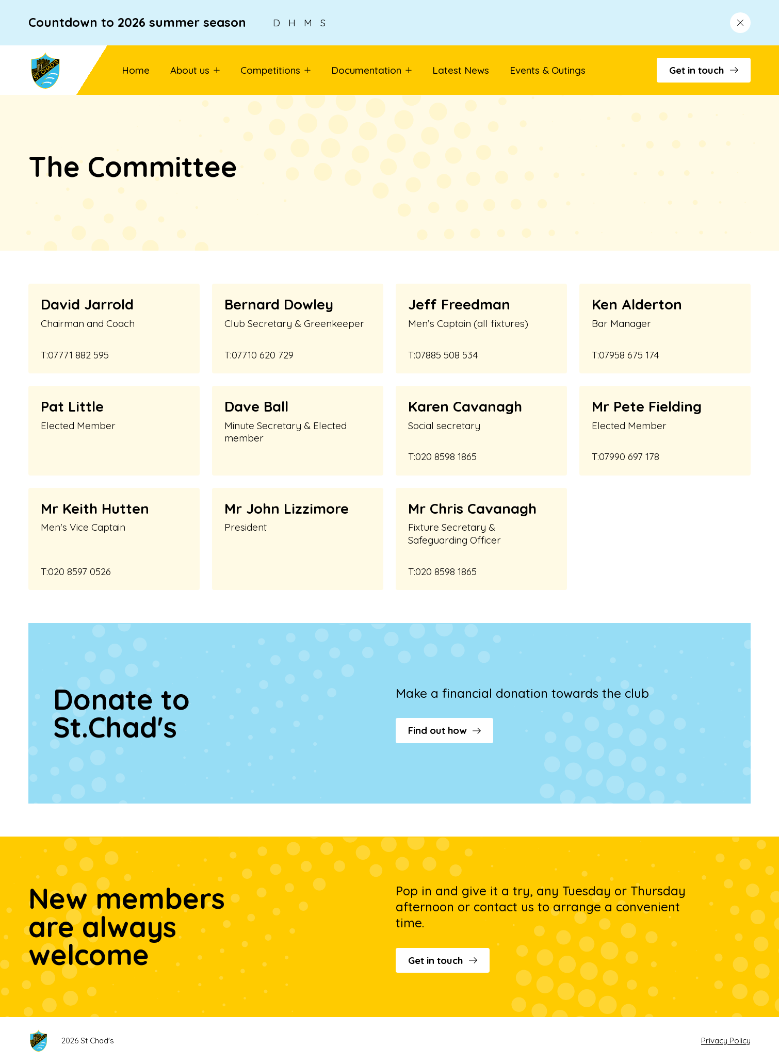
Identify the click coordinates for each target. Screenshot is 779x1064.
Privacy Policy (726, 1040)
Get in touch (703, 70)
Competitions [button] (275, 70)
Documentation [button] (371, 70)
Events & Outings (548, 70)
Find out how (444, 730)
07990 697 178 (629, 456)
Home (136, 70)
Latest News (460, 70)
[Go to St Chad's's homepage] (58, 70)
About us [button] (195, 70)
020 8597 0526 (79, 571)
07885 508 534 (446, 355)
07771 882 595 (78, 355)
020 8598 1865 (446, 456)
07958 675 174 (629, 355)
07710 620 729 (263, 355)
